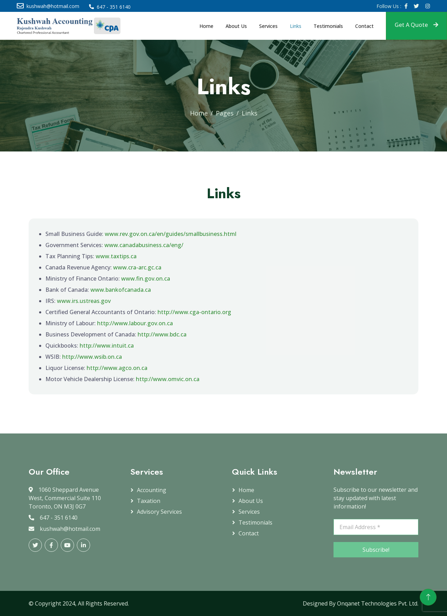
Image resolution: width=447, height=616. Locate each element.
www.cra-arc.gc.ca (137, 267)
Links (295, 26)
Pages (225, 113)
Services (268, 26)
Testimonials (328, 26)
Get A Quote (416, 25)
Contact (364, 26)
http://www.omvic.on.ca (167, 379)
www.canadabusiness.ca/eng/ (143, 245)
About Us (236, 26)
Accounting (151, 490)
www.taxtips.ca (116, 256)
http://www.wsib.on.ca (92, 357)
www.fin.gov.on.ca (145, 278)
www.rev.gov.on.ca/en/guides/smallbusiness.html (170, 234)
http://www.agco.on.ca (117, 368)
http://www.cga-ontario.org (194, 312)
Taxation (148, 501)
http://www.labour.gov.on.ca (135, 323)
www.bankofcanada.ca (120, 290)
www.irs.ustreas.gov (84, 301)
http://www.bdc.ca (162, 334)
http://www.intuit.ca (107, 345)
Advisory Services (159, 511)
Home (206, 26)
